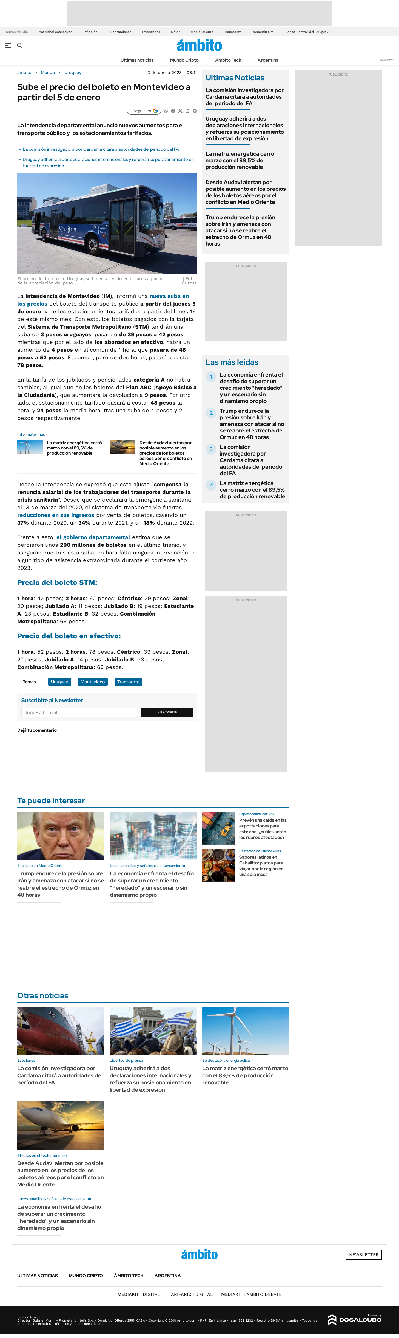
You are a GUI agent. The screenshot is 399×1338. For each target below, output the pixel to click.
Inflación (90, 32)
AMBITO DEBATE (251, 1294)
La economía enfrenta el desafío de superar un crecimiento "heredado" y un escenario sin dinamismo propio (251, 388)
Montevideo (93, 682)
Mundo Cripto (184, 60)
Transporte (232, 32)
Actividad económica (55, 32)
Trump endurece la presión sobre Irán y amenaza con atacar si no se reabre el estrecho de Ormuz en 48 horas (240, 230)
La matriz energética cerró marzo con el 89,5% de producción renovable (74, 448)
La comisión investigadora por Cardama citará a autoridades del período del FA (101, 149)
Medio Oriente (202, 32)
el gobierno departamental (93, 537)
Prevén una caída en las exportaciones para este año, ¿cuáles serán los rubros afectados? (263, 828)
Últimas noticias (137, 60)
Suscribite (167, 712)
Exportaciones (119, 32)
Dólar (175, 32)
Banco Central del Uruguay (306, 32)
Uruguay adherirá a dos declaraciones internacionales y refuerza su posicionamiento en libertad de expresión (245, 128)
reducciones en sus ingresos (55, 515)
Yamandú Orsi (263, 32)
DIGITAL (139, 1294)
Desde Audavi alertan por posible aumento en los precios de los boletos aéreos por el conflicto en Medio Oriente (165, 453)
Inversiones (151, 32)
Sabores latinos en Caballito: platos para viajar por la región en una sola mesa (261, 865)
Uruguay (73, 72)
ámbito (24, 72)
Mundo (48, 72)
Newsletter (386, 59)
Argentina (268, 60)
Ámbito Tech (228, 60)
